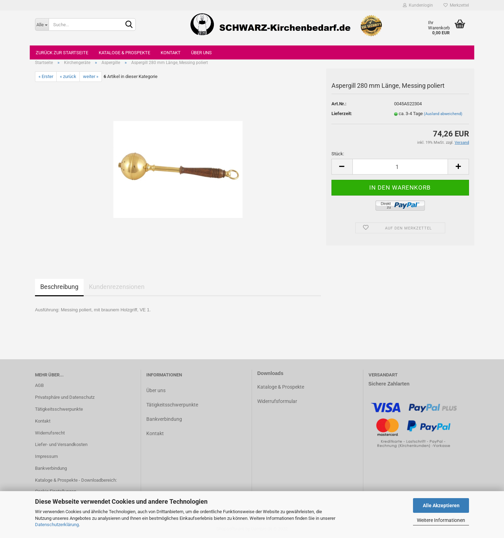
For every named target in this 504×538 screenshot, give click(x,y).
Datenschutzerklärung (57, 524)
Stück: (337, 153)
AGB (39, 385)
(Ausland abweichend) (443, 114)
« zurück (68, 76)
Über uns (201, 52)
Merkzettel (456, 5)
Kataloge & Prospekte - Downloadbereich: (76, 480)
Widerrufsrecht (50, 433)
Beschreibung (59, 286)
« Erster (45, 76)
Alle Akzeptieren (441, 505)
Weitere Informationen (441, 520)
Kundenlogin (418, 5)
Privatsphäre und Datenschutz (64, 397)
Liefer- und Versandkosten (61, 444)
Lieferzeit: (341, 113)
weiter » (90, 76)
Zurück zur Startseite (62, 52)
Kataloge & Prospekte (124, 52)
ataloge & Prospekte (282, 387)
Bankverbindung (51, 468)
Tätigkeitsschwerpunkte (59, 409)
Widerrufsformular (277, 401)
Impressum (46, 456)
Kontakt (171, 52)
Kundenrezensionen (117, 286)
